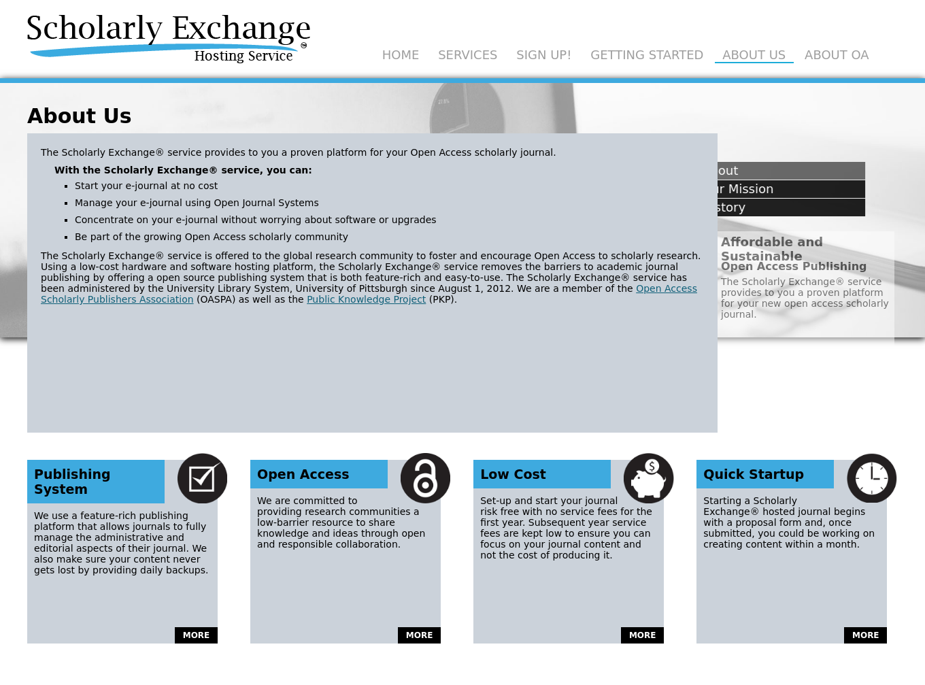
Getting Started (646, 55)
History (698, 207)
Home (401, 55)
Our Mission (711, 189)
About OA (837, 55)
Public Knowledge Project (366, 299)
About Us (754, 55)
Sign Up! (543, 55)
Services (467, 55)
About (694, 170)
